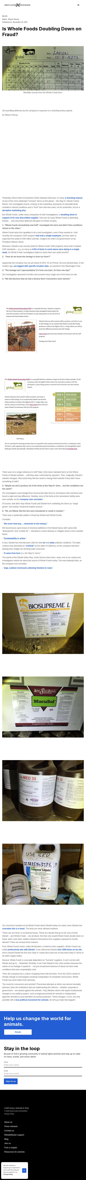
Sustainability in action (14, 538)
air (44, 543)
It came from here (12, 553)
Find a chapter (10, 1147)
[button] (78, 5)
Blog (6, 1139)
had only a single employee (48, 236)
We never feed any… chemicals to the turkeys (25, 524)
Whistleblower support (14, 1135)
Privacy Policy (8, 1174)
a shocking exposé (73, 198)
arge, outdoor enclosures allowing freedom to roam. (28, 568)
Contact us (9, 1130)
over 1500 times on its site (69, 949)
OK (24, 1170)
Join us (7, 1143)
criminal (29, 546)
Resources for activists (14, 1152)
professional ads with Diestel (21, 949)
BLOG (4, 16)
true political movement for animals (32, 1000)
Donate (18, 1032)
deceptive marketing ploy (14, 210)
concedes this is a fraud (13, 928)
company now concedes (31, 499)
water (52, 543)
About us (8, 1122)
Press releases (11, 1126)
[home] (18, 5)
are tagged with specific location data (31, 266)
